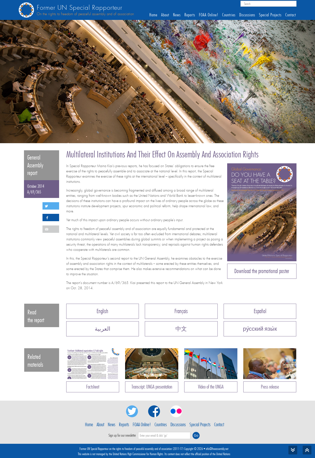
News (177, 15)
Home (153, 15)
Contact (290, 15)
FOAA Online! (208, 15)
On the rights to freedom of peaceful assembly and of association (85, 14)
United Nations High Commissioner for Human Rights (138, 454)
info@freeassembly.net (217, 449)
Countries (228, 15)
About (165, 15)
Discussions (247, 15)
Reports (189, 15)
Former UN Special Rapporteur (79, 8)
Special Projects (270, 15)
